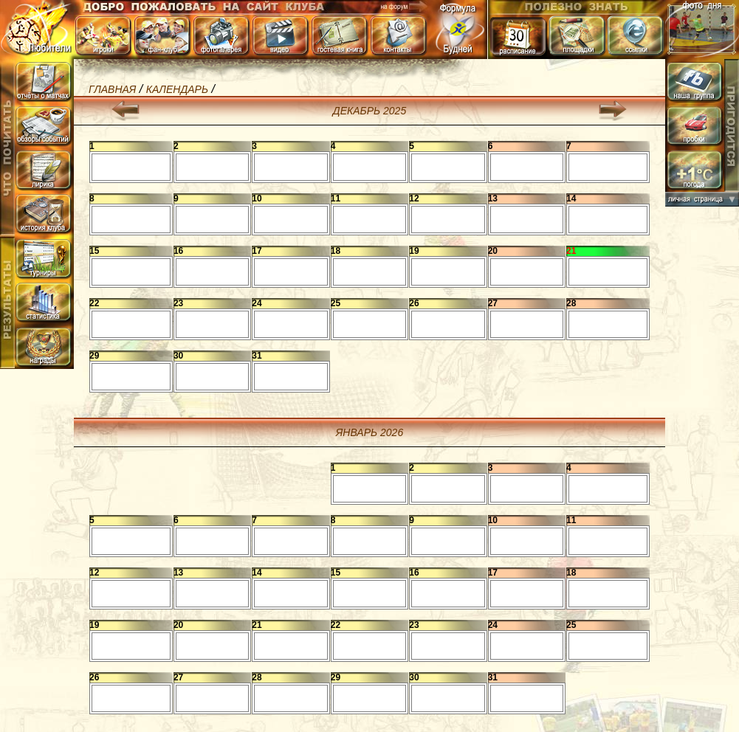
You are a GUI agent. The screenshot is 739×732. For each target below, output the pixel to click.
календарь (177, 89)
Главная (112, 89)
